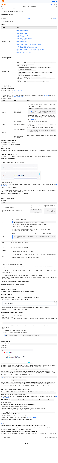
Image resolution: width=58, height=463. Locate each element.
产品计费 (12, 8)
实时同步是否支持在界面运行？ (22, 41)
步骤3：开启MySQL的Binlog (17, 387)
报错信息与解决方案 (19, 60)
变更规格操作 (32, 119)
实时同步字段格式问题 (21, 36)
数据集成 (15, 11)
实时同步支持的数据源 (18, 90)
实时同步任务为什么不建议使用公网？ (24, 35)
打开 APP (54, 1)
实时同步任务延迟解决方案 (22, 33)
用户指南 (2, 8)
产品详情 (28, 18)
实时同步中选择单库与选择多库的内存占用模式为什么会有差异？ (29, 44)
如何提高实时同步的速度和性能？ (23, 39)
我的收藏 (54, 18)
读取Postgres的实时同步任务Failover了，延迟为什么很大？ (28, 50)
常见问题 (16, 8)
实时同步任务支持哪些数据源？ (22, 30)
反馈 (30, 443)
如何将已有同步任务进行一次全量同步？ (24, 52)
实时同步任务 (46, 95)
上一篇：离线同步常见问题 (5, 437)
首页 (1, 11)
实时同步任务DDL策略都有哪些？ (23, 46)
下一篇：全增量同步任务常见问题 (51, 437)
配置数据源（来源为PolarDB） (31, 417)
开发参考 (7, 8)
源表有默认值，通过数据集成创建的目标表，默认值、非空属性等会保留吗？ (31, 49)
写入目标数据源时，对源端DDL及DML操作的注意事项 (27, 47)
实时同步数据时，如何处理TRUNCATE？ (24, 38)
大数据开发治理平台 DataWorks (8, 11)
